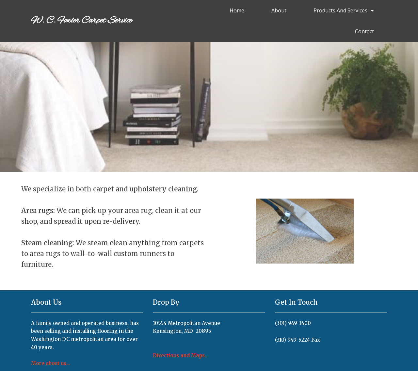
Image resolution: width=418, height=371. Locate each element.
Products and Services (344, 10)
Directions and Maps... (181, 355)
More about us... (50, 363)
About (278, 10)
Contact (364, 31)
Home (237, 10)
